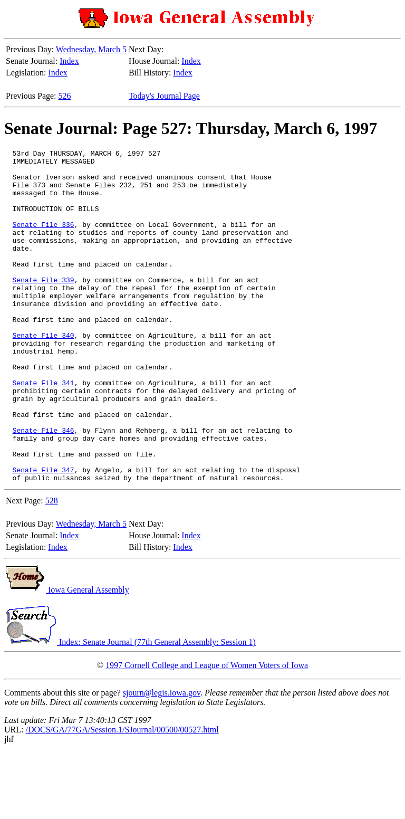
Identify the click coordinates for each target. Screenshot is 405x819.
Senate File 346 (43, 487)
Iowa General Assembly (66, 656)
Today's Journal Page (164, 95)
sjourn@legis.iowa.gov (161, 759)
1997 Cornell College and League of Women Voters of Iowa (206, 731)
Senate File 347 (43, 534)
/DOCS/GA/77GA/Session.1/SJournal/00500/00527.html (121, 796)
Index (69, 60)
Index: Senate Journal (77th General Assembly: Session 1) (130, 708)
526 (65, 95)
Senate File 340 (43, 373)
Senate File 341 (43, 430)
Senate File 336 (43, 240)
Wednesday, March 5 (91, 49)
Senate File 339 (43, 306)
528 (51, 567)
